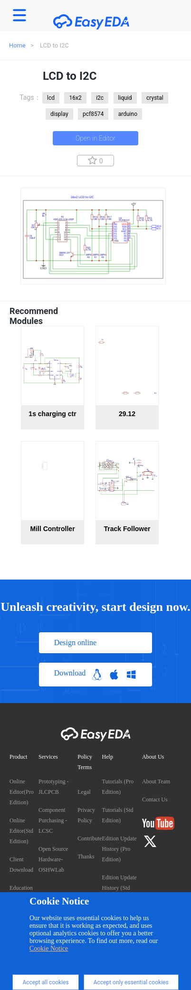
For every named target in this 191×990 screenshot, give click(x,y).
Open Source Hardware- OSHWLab (53, 859)
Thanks (85, 856)
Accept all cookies (45, 982)
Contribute (89, 838)
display (59, 114)
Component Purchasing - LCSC (52, 820)
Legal (83, 792)
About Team (156, 781)
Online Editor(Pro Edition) (22, 792)
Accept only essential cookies (131, 982)
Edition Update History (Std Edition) (119, 888)
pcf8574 (93, 114)
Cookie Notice (48, 948)
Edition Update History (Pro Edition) (119, 849)
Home (17, 45)
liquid (125, 98)
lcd (51, 98)
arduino (127, 114)
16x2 (75, 98)
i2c (100, 98)
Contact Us (155, 799)
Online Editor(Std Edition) (21, 831)
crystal (154, 98)
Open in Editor (95, 138)
